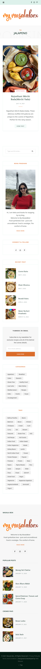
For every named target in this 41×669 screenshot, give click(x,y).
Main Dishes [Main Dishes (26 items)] (22, 386)
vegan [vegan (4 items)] (21, 477)
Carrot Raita (23, 271)
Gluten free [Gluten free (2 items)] (21, 433)
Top (20, 665)
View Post (20, 126)
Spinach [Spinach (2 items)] (26, 473)
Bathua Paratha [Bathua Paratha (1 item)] (12, 418)
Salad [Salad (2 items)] (9, 469)
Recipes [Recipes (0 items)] (24, 390)
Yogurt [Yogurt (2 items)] (10, 488)
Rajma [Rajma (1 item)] (9, 465)
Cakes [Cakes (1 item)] (9, 378)
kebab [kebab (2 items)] (25, 445)
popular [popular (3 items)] (24, 457)
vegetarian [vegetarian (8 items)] (11, 480)
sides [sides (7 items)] (9, 394)
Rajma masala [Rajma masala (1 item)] (20, 465)
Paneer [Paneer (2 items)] (26, 453)
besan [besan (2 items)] (19, 422)
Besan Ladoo (20, 621)
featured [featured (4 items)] (10, 433)
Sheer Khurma (24, 285)
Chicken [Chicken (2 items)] (28, 422)
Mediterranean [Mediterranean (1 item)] (12, 390)
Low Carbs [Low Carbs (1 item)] (11, 386)
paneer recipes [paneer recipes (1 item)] (12, 457)
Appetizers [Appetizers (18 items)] (11, 374)
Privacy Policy (33, 656)
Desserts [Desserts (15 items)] (18, 378)
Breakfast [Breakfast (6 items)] (22, 374)
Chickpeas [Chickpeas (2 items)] (11, 426)
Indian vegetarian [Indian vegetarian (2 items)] (13, 445)
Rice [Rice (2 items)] (31, 465)
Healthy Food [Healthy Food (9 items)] (23, 382)
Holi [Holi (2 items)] (31, 433)
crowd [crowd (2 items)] (21, 426)
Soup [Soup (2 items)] (9, 473)
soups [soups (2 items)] (17, 473)
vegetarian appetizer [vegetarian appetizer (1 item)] (25, 480)
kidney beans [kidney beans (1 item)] (12, 449)
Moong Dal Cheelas (23, 570)
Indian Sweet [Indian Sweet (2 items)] (24, 441)
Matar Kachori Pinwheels (24, 312)
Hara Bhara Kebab (23, 583)
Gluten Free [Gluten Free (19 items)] (11, 382)
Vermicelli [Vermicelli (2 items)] (26, 484)
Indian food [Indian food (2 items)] (11, 441)
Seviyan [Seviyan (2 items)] (18, 469)
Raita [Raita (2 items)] (28, 461)
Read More (20, 231)
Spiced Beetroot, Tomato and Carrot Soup (27, 597)
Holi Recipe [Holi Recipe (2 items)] (11, 437)
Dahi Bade (20, 634)
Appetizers (20, 91)
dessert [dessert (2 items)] (25, 430)
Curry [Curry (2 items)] (9, 430)
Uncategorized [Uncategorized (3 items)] (12, 398)
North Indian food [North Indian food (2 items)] (13, 453)
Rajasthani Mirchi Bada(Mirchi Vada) (20, 98)
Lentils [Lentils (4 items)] (23, 449)
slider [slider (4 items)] (27, 469)
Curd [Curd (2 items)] (28, 426)
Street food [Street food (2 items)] (11, 477)
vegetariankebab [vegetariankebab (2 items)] (13, 484)
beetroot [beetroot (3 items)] (10, 422)
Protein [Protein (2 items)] (20, 461)
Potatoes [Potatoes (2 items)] (10, 461)
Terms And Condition (10, 659)
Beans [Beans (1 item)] (24, 418)
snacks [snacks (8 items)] (18, 394)
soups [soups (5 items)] (26, 394)
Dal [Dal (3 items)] (17, 430)
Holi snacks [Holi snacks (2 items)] (22, 437)
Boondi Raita (23, 298)
